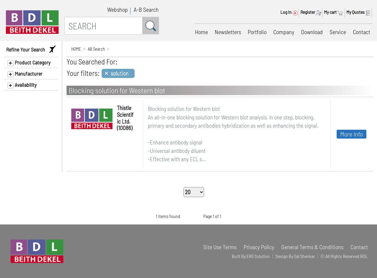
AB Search (96, 48)
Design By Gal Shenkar (295, 256)
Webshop (117, 9)
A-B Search (146, 9)
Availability (22, 85)
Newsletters (228, 31)
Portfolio (257, 31)
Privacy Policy (259, 246)
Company (283, 31)
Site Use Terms (220, 246)
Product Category (28, 62)
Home (201, 31)
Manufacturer (24, 73)
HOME (76, 48)
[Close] (118, 73)
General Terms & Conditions (312, 246)
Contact (361, 31)
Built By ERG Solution (251, 256)
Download (312, 31)
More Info (351, 134)
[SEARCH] (104, 25)
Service (338, 31)
